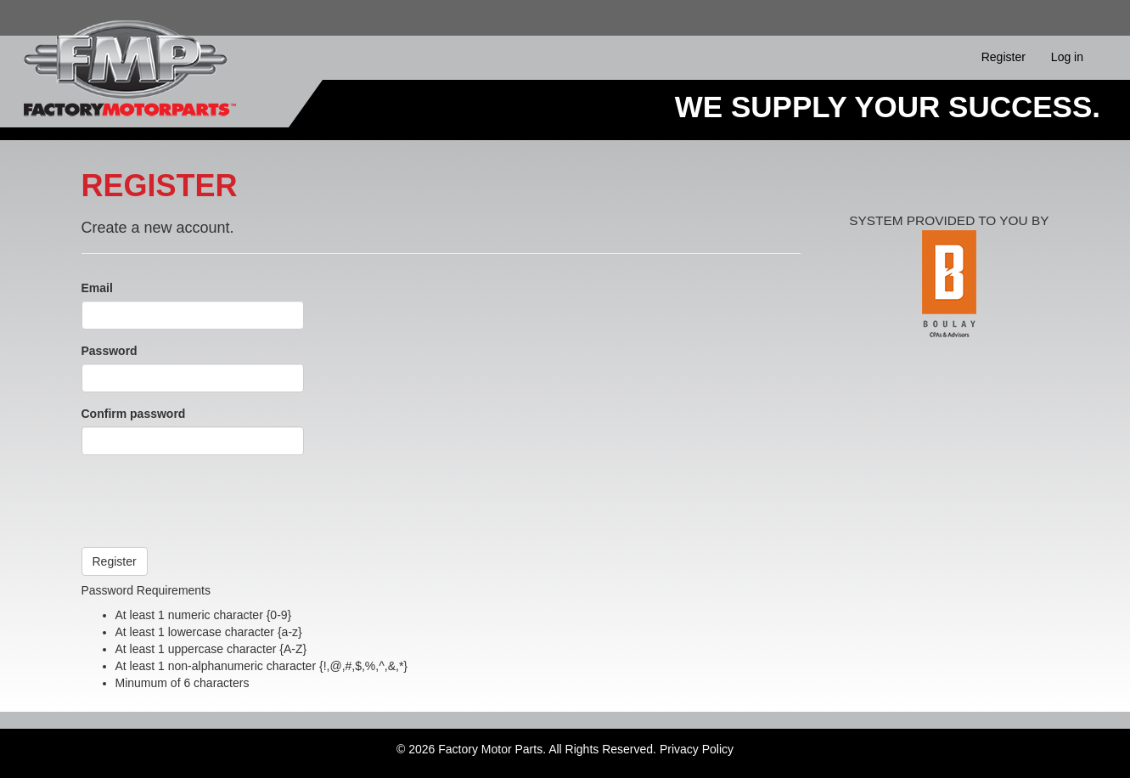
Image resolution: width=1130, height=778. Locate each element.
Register (1003, 57)
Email (97, 288)
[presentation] (211, 501)
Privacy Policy (697, 749)
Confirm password (134, 413)
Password (110, 351)
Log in (1067, 57)
